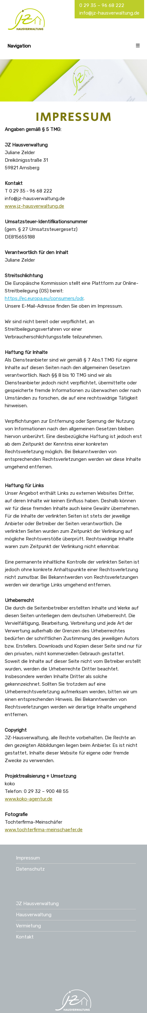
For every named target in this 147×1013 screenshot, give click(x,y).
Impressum (28, 858)
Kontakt (25, 937)
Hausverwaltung (33, 915)
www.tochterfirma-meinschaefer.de (44, 830)
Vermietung (28, 926)
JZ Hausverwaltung (37, 903)
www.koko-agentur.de (28, 799)
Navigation (73, 46)
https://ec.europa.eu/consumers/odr (44, 298)
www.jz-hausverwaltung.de (34, 206)
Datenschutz (30, 869)
